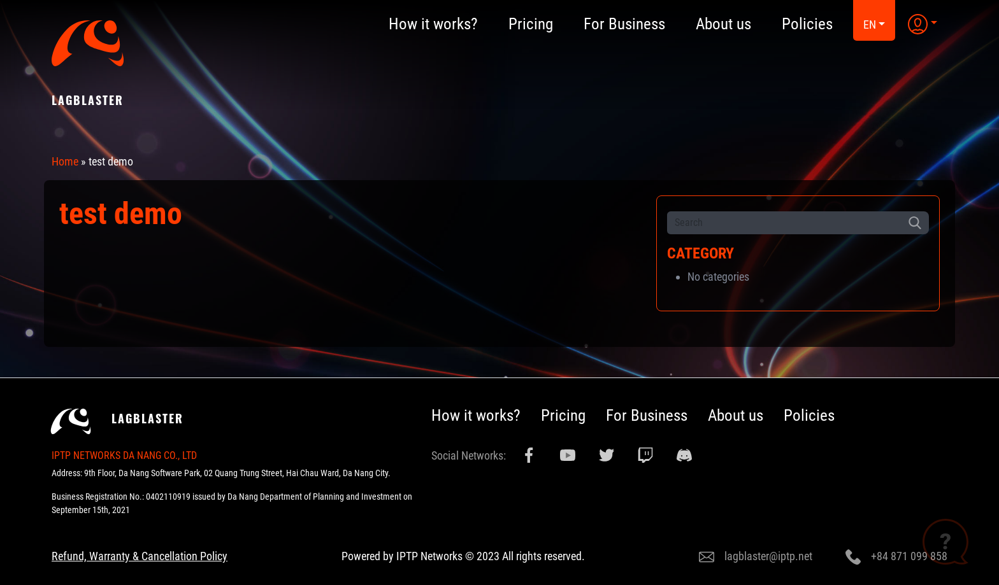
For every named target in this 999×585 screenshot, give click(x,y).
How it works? (476, 415)
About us (735, 415)
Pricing (563, 415)
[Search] (784, 222)
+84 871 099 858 (896, 557)
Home (65, 161)
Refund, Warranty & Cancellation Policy (139, 556)
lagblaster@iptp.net (755, 557)
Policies (809, 415)
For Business (646, 415)
